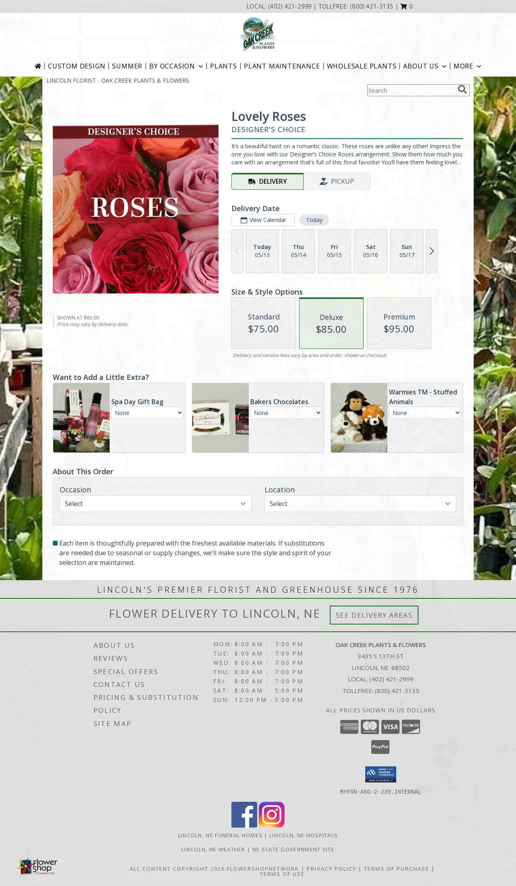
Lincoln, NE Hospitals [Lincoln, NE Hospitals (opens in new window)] (303, 834)
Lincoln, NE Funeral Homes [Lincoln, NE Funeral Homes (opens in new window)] (220, 834)
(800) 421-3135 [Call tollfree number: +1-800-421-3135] (371, 6)
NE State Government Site (293, 849)
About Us (425, 66)
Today (314, 220)
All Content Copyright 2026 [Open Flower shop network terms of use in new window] (177, 868)
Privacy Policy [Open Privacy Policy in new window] (331, 868)
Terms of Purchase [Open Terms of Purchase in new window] (396, 868)
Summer (127, 66)
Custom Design (76, 66)
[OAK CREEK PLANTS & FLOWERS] (257, 34)
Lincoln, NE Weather (213, 849)
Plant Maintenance (282, 66)
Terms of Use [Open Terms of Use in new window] (282, 873)
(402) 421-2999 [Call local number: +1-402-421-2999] (291, 6)
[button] (406, 6)
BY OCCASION (177, 66)
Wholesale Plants (362, 66)
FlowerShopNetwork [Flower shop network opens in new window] (263, 868)
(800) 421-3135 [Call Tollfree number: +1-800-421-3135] (397, 691)
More (468, 66)
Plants (223, 66)
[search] (462, 89)
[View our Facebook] (244, 825)
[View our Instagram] (272, 825)
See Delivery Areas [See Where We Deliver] (374, 615)
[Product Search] (411, 90)
